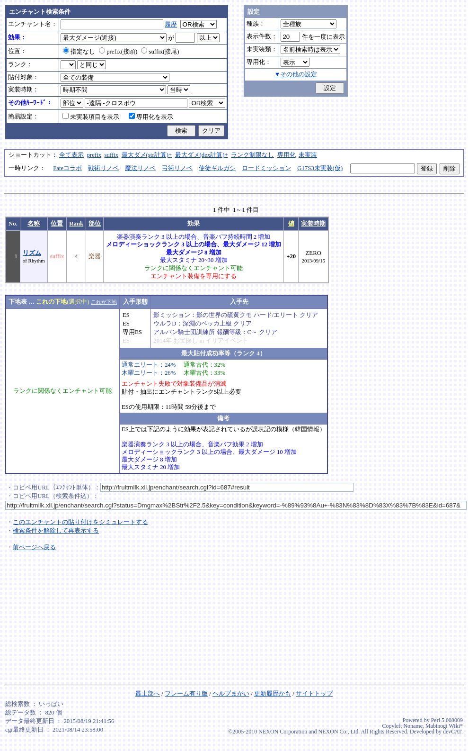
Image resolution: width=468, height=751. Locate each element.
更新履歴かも (272, 693)
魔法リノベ (140, 168)
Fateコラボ (67, 168)
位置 (57, 223)
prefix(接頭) (118, 51)
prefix (94, 155)
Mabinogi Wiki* (444, 726)
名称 (33, 223)
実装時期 (313, 223)
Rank (76, 223)
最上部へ (147, 693)
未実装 (308, 155)
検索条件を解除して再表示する (56, 530)
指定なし (79, 51)
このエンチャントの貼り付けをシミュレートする (80, 522)
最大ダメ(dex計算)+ (201, 155)
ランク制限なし (252, 155)
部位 (94, 223)
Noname (413, 726)
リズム (32, 253)
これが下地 (104, 302)
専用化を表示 (151, 117)
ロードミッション (266, 168)
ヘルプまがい (230, 693)
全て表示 (71, 155)
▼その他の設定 (296, 74)
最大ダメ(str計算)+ (147, 155)
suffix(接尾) (160, 51)
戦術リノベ (103, 168)
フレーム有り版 (186, 693)
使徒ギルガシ (217, 168)
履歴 (171, 24)
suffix (112, 155)
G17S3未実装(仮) (320, 168)
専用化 (286, 155)
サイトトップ (314, 693)
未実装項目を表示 (90, 117)
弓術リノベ (177, 168)
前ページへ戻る (34, 547)
